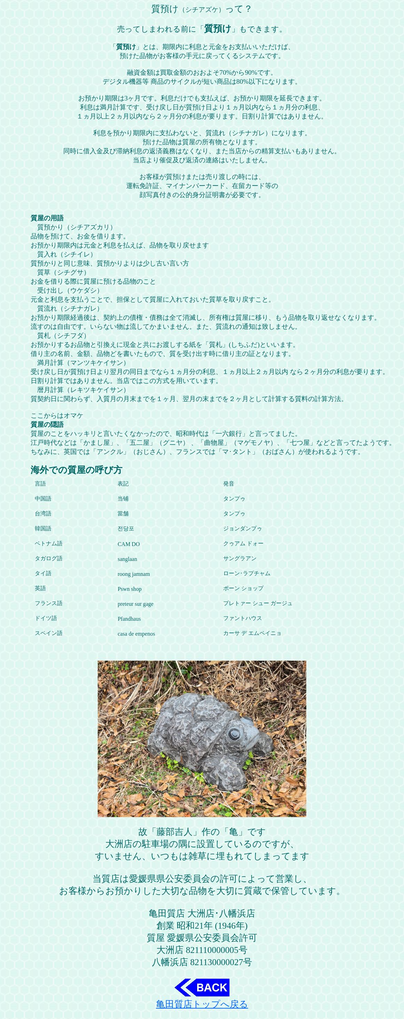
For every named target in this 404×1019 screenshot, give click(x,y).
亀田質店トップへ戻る (202, 999)
